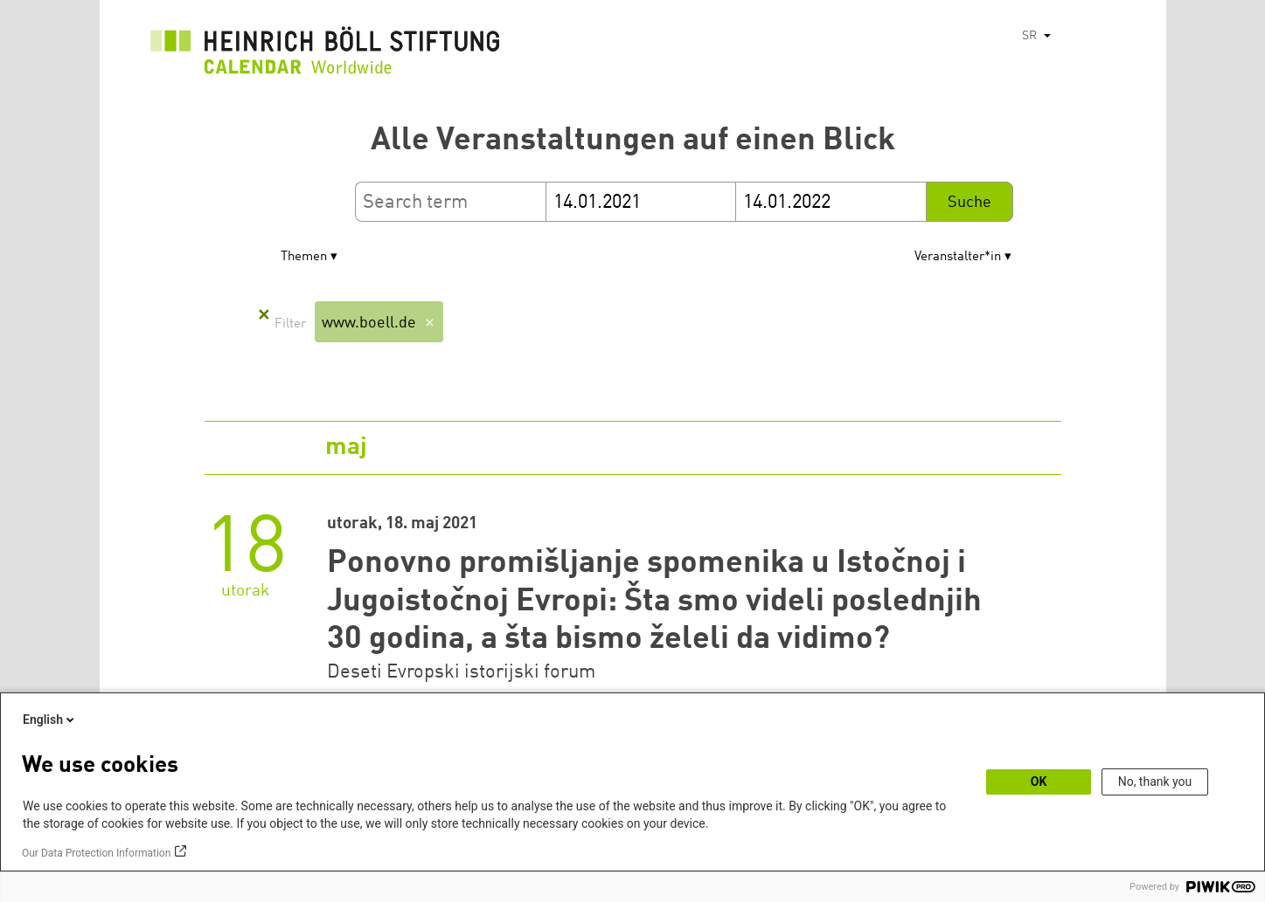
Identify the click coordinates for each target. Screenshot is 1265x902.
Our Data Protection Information (96, 853)
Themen (304, 257)
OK (1039, 781)
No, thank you (1155, 781)
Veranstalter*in (957, 257)
